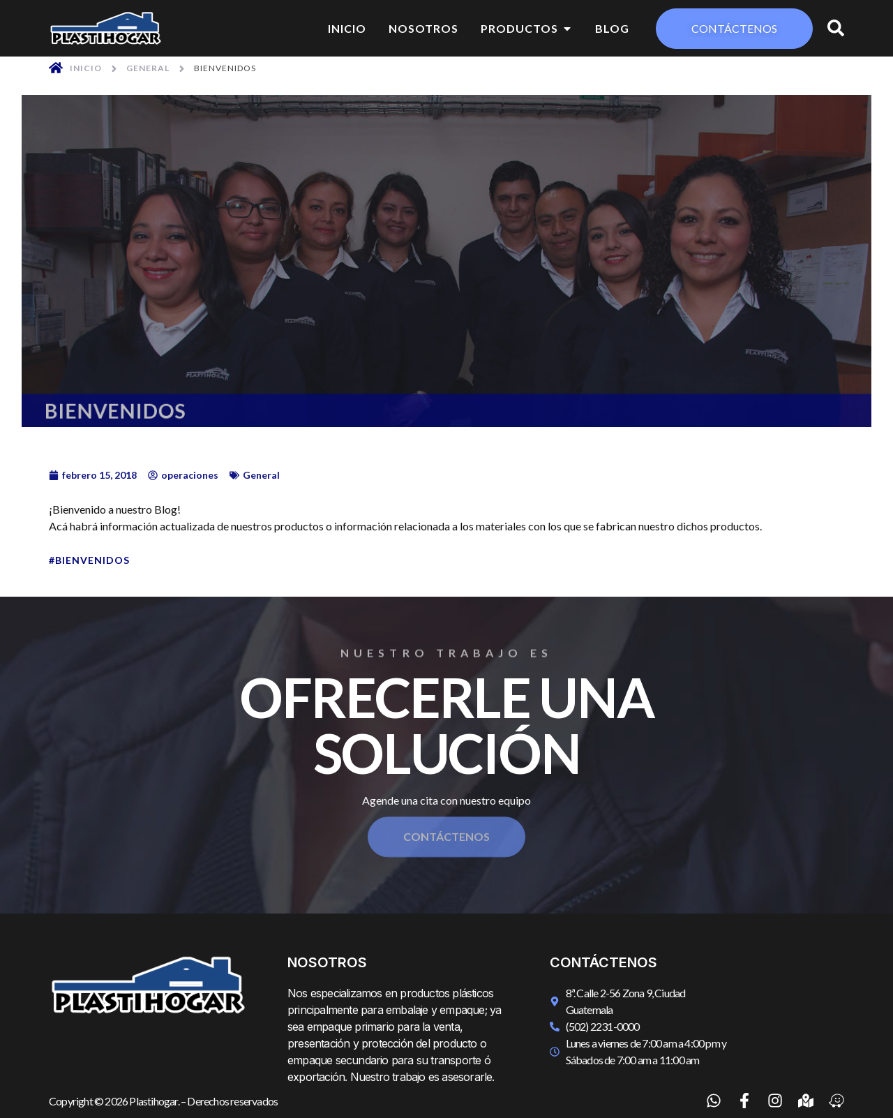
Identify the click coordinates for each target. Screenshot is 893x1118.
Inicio (86, 68)
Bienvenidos (92, 560)
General (148, 68)
